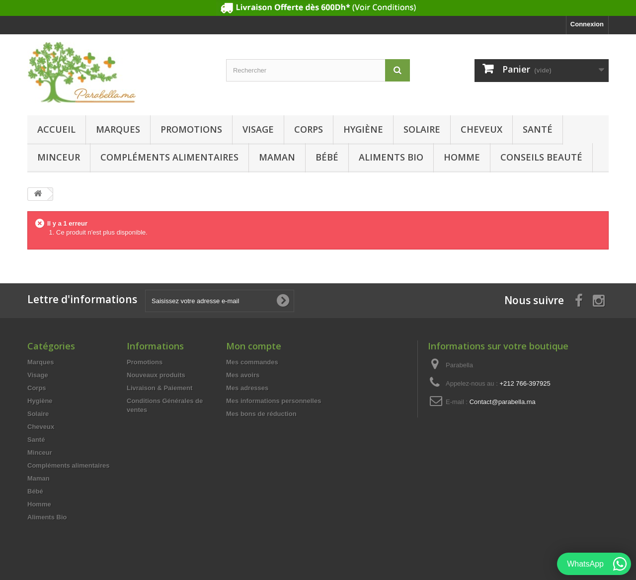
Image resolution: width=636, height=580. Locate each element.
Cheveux (481, 129)
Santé (538, 129)
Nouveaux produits (156, 375)
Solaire (421, 129)
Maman (277, 157)
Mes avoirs (242, 375)
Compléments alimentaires (169, 157)
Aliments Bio (391, 157)
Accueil (56, 129)
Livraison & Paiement (159, 388)
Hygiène (363, 129)
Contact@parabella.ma (503, 402)
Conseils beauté (541, 157)
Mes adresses (247, 388)
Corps (308, 129)
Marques (118, 129)
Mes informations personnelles (273, 401)
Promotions (191, 129)
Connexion (587, 24)
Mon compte (253, 346)
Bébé (327, 157)
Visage (258, 129)
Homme (462, 157)
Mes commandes (252, 362)
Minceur (58, 157)
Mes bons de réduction (261, 413)
